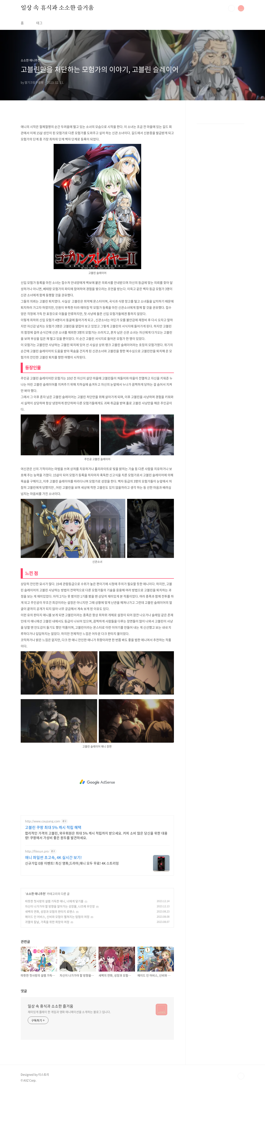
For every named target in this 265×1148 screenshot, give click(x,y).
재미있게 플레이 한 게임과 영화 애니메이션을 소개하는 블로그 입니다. (69, 1070)
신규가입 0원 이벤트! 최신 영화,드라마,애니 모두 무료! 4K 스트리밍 (72, 921)
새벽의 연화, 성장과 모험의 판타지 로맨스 (50, 969)
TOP (241, 1134)
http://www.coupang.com (42, 879)
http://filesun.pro (37, 909)
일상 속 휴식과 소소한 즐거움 (57, 8)
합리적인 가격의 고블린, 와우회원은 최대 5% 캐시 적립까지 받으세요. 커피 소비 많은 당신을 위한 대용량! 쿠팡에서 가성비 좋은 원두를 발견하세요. (96, 893)
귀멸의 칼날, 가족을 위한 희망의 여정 (47, 980)
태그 (39, 22)
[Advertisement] (97, 148)
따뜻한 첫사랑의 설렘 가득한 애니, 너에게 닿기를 (54, 959)
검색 (231, 8)
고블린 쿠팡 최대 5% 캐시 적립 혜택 (53, 885)
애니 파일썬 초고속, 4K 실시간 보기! (53, 915)
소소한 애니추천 (35, 952)
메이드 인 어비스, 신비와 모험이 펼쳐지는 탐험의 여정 (57, 975)
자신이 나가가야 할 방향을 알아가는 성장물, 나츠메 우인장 (60, 964)
